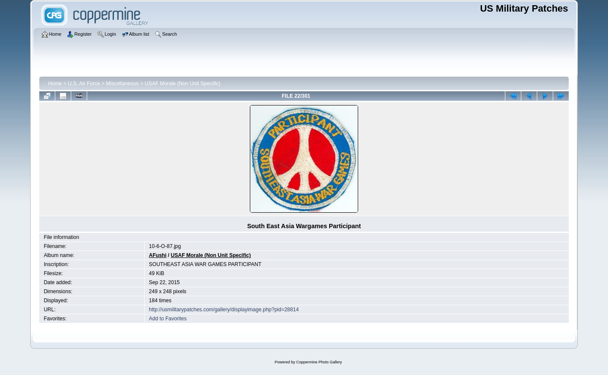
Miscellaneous (122, 84)
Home (55, 84)
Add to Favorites (167, 319)
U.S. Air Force (84, 84)
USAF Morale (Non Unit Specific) (182, 84)
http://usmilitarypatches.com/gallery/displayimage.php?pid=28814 (224, 310)
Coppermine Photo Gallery (319, 362)
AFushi (158, 255)
